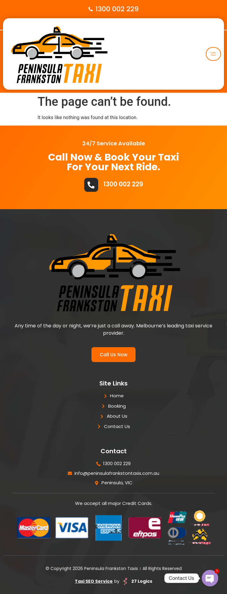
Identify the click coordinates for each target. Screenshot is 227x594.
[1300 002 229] (91, 185)
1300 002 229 (123, 184)
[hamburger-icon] (213, 54)
